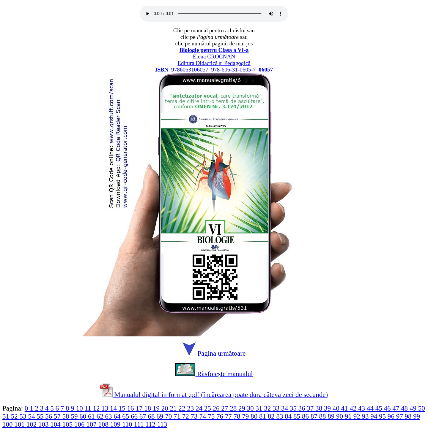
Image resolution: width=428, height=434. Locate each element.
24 (200, 408)
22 (182, 408)
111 (140, 424)
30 (251, 408)
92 (357, 416)
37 (311, 408)
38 (319, 408)
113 (162, 424)
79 (246, 416)
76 (220, 416)
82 (272, 416)
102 (32, 424)
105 (68, 424)
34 (285, 408)
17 (140, 408)
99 (416, 416)
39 (328, 408)
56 (49, 416)
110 (128, 424)
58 (66, 416)
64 (118, 416)
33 (277, 408)
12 (97, 408)
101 (20, 424)
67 (143, 416)
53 (24, 416)
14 (114, 408)
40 (337, 408)
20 (165, 408)
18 (148, 408)
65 (126, 416)
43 (362, 408)
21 (174, 408)
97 (400, 416)
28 (234, 408)
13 (105, 408)
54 (32, 416)
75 (212, 416)
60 (83, 416)
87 (315, 416)
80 (255, 416)
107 (92, 424)
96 (392, 416)
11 (88, 408)
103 (44, 424)
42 (354, 408)
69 (160, 416)
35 (294, 408)
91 (349, 416)
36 (302, 408)
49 (414, 408)
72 (186, 416)
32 (268, 408)
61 (92, 416)
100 (8, 424)
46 (388, 408)
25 (208, 408)
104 (56, 424)
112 (151, 424)
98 (409, 416)
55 (41, 416)
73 (195, 416)
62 (101, 416)
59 (75, 416)
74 (203, 416)
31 (260, 408)
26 (217, 408)
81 (263, 416)
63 (109, 416)
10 (80, 408)
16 (131, 408)
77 (229, 416)
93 (366, 416)
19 (157, 408)
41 (345, 408)
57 (58, 416)
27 (225, 408)
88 (323, 416)
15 (123, 408)
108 (104, 424)
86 (306, 416)
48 (405, 408)
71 (178, 416)
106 (80, 424)
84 (289, 416)
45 (379, 408)
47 (396, 408)
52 (15, 416)
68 (152, 416)
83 (280, 416)
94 (374, 416)
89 (332, 416)
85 (297, 416)
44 (371, 408)
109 (116, 424)
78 (238, 416)
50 (421, 408)
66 (135, 416)
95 (383, 416)
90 (340, 416)
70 (169, 416)
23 (191, 408)
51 (6, 416)
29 (242, 408)
